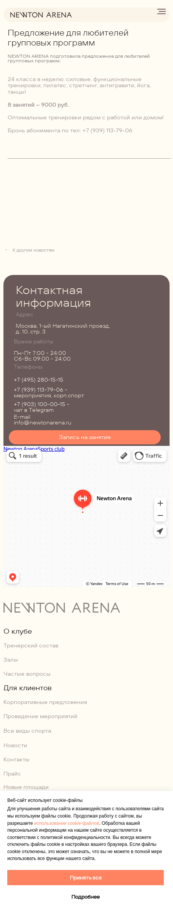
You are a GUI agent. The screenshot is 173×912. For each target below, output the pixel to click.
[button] (85, 437)
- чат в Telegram (41, 407)
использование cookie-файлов (66, 823)
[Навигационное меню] (161, 11)
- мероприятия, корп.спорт (49, 392)
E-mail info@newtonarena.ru (42, 419)
